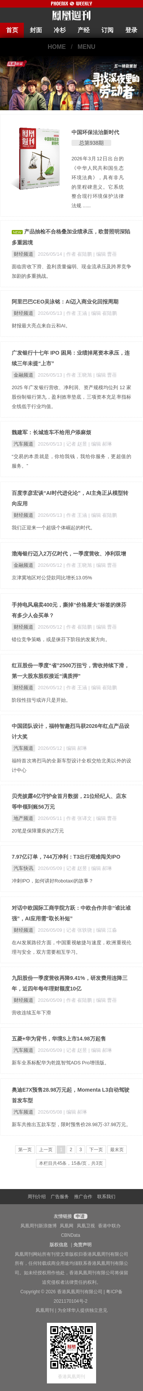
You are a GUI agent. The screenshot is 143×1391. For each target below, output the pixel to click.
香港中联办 (109, 1225)
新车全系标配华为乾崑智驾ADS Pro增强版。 (60, 1063)
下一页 (96, 1149)
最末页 (117, 1149)
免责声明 (82, 1244)
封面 (36, 30)
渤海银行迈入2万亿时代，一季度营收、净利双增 (69, 554)
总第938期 (91, 143)
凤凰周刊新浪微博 (38, 1225)
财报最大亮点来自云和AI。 (41, 326)
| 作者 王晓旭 (78, 375)
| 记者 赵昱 (76, 444)
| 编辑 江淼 (105, 930)
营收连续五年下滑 (31, 1012)
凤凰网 (66, 1225)
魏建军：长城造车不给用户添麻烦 (51, 432)
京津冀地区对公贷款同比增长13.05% (52, 577)
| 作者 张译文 (78, 818)
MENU (86, 47)
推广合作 (83, 1196)
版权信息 (59, 1244)
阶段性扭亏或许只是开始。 (41, 700)
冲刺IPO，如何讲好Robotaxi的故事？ (52, 881)
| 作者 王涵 (76, 313)
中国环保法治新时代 (95, 132)
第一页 (25, 1149)
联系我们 (106, 1196)
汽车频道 (23, 444)
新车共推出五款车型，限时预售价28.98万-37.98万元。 (71, 1124)
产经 (84, 30)
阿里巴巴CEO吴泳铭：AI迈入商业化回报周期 (65, 302)
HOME (57, 47)
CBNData (70, 1235)
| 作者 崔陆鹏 (78, 254)
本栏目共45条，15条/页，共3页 (71, 1163)
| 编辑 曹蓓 (105, 254)
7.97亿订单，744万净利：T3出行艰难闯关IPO (66, 857)
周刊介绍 (37, 1196)
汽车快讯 (23, 868)
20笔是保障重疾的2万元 (38, 831)
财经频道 (23, 254)
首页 (12, 30)
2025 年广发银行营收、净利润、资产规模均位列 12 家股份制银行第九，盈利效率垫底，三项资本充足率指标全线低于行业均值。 (71, 397)
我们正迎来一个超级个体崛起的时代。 (53, 527)
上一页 (46, 1149)
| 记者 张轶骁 (78, 930)
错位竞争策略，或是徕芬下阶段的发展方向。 (61, 639)
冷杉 (60, 30)
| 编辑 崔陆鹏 (103, 313)
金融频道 (23, 375)
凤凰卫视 (86, 1225)
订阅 (107, 30)
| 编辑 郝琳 (100, 444)
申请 (80, 1216)
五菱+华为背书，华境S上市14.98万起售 (59, 1039)
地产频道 (23, 818)
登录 (131, 30)
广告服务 (60, 1196)
